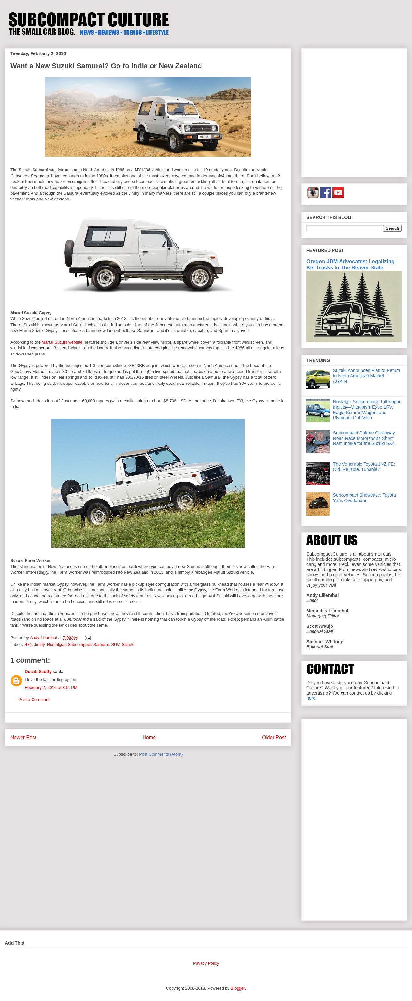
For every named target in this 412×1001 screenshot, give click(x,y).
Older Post (274, 737)
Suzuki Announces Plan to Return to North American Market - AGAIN (366, 376)
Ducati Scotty (38, 671)
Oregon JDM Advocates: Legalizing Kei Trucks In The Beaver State (350, 264)
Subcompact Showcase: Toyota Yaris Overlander (364, 497)
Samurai (101, 644)
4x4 (28, 644)
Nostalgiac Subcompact (69, 644)
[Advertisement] (60, 111)
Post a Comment (34, 699)
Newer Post (23, 737)
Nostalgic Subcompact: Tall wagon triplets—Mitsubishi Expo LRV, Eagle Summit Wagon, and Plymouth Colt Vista (367, 409)
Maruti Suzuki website (62, 342)
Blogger (238, 988)
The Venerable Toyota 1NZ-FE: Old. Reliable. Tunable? (364, 467)
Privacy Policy (206, 963)
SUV (115, 644)
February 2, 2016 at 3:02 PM (51, 687)
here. (311, 698)
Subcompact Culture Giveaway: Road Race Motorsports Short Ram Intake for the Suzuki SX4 (364, 438)
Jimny (39, 644)
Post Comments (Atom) (161, 754)
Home (149, 737)
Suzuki (128, 644)
